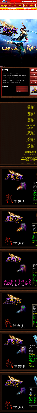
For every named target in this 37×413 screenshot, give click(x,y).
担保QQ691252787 (19, 91)
